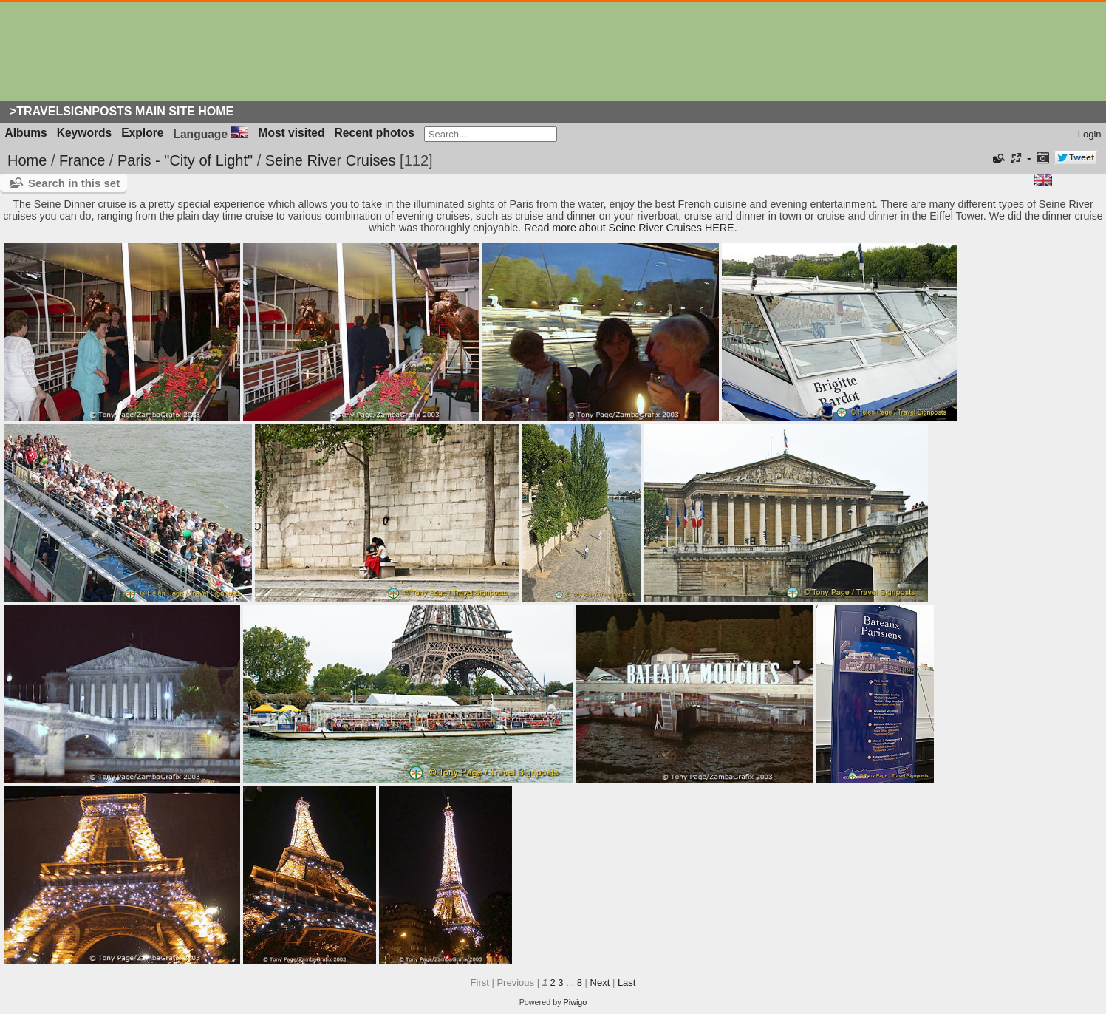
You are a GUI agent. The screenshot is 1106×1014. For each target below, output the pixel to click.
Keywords (84, 132)
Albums (26, 132)
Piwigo (575, 1002)
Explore (142, 132)
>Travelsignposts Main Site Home (121, 111)
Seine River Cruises (330, 160)
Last (627, 982)
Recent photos (374, 132)
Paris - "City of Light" (185, 160)
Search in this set (74, 183)
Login (1090, 134)
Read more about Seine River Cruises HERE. (630, 228)
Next (600, 982)
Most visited (291, 132)
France (82, 160)
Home (27, 160)
